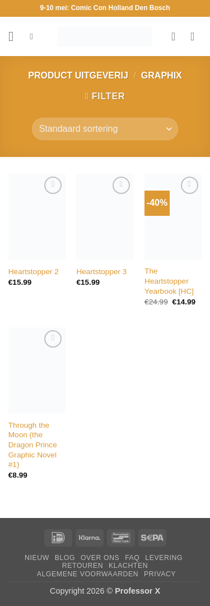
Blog (65, 558)
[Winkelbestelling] (105, 129)
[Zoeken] (34, 36)
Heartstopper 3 (101, 271)
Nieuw (37, 558)
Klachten (128, 566)
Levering (164, 558)
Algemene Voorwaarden (88, 574)
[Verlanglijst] (177, 36)
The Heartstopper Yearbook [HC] (169, 281)
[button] (15, 36)
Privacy (160, 574)
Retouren (82, 566)
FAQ (132, 558)
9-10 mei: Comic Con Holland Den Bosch (105, 8)
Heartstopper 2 (33, 271)
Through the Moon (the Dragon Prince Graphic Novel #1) (32, 445)
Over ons (100, 558)
